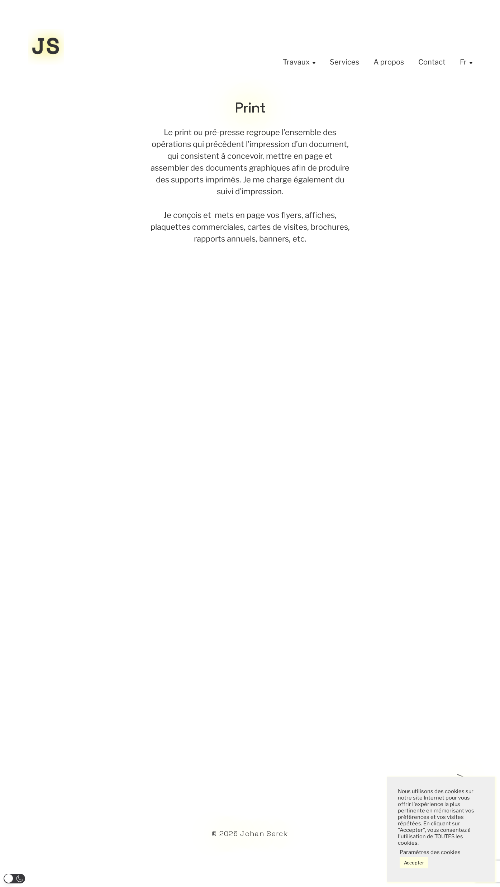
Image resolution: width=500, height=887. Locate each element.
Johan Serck (264, 833)
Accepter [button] (414, 862)
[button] (14, 878)
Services (344, 62)
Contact (432, 62)
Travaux (296, 62)
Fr (463, 62)
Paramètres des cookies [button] (430, 852)
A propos (388, 62)
